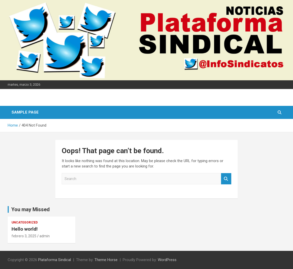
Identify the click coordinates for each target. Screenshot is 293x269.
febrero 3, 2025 (24, 236)
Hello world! (25, 229)
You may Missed (30, 209)
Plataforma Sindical (54, 259)
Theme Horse (106, 259)
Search (226, 179)
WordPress (167, 259)
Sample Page (25, 112)
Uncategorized (25, 222)
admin (44, 236)
